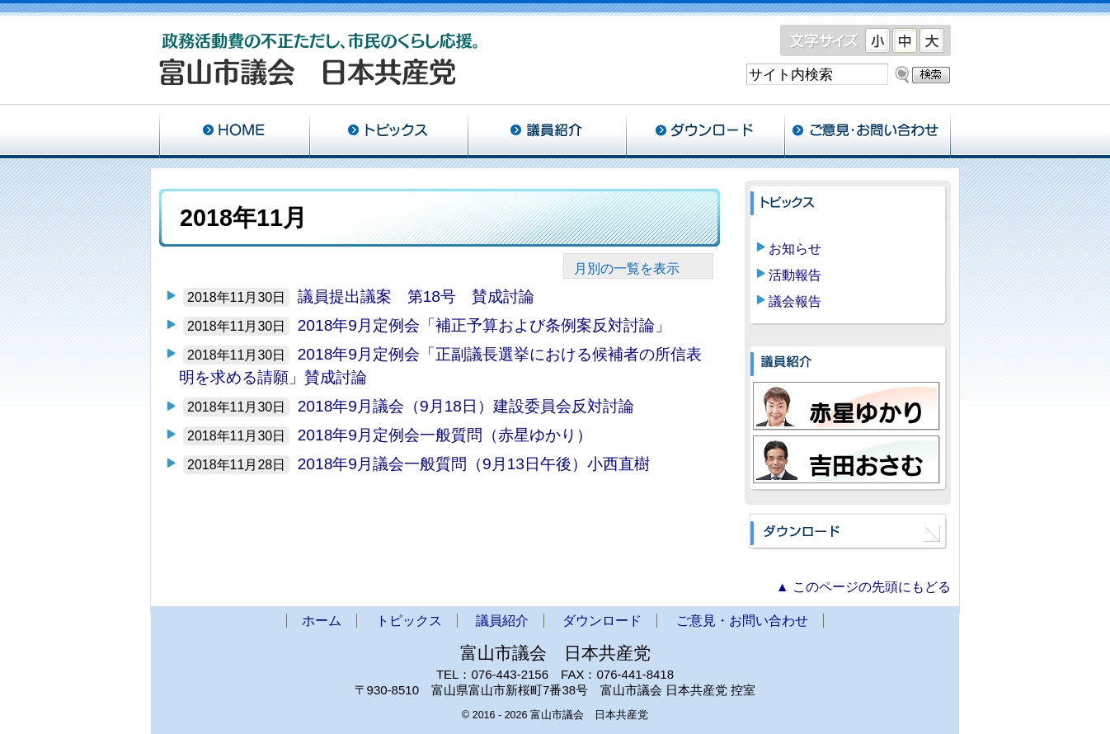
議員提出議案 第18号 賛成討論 (416, 296)
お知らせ (795, 249)
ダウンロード (705, 132)
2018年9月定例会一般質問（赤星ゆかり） (445, 435)
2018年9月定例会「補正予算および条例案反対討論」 (484, 325)
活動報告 (795, 275)
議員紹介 (547, 132)
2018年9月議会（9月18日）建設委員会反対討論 (466, 406)
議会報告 (795, 301)
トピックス (388, 132)
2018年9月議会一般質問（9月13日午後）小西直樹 (474, 464)
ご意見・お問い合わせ (867, 132)
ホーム (234, 132)
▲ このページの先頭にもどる (863, 587)
